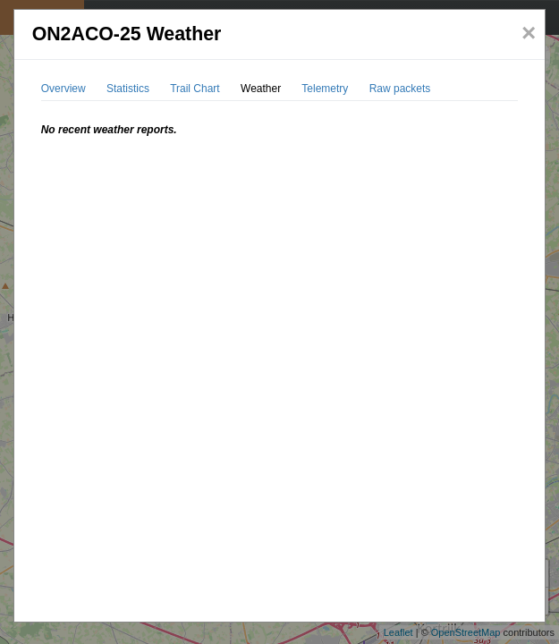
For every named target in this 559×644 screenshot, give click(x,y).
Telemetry (324, 88)
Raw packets (400, 88)
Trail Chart (195, 88)
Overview (63, 88)
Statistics (127, 88)
